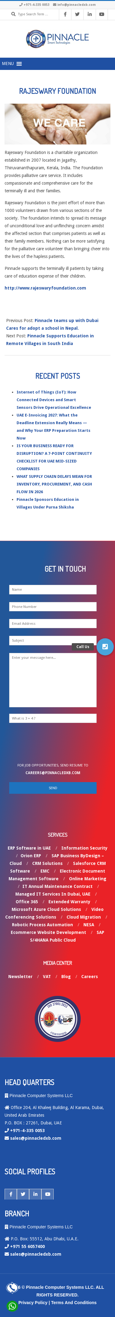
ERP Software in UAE (29, 848)
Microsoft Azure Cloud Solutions (46, 909)
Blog (66, 976)
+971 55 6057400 (27, 1246)
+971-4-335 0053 (36, 5)
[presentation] (58, 745)
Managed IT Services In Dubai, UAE (52, 894)
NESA (88, 924)
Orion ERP (31, 855)
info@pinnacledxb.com (76, 5)
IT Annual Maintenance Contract (57, 886)
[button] (105, 646)
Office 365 (27, 901)
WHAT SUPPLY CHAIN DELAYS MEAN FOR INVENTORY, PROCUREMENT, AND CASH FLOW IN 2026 (54, 484)
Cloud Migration (84, 917)
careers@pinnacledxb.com (52, 773)
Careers (89, 976)
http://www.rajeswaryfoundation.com (45, 288)
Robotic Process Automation (42, 924)
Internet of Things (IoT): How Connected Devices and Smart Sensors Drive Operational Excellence (54, 400)
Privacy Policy (33, 1302)
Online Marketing (87, 878)
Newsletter (20, 976)
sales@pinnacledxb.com (35, 1138)
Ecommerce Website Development (48, 932)
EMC (44, 871)
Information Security (84, 848)
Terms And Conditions (74, 1302)
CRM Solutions (47, 863)
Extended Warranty (69, 901)
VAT (47, 976)
